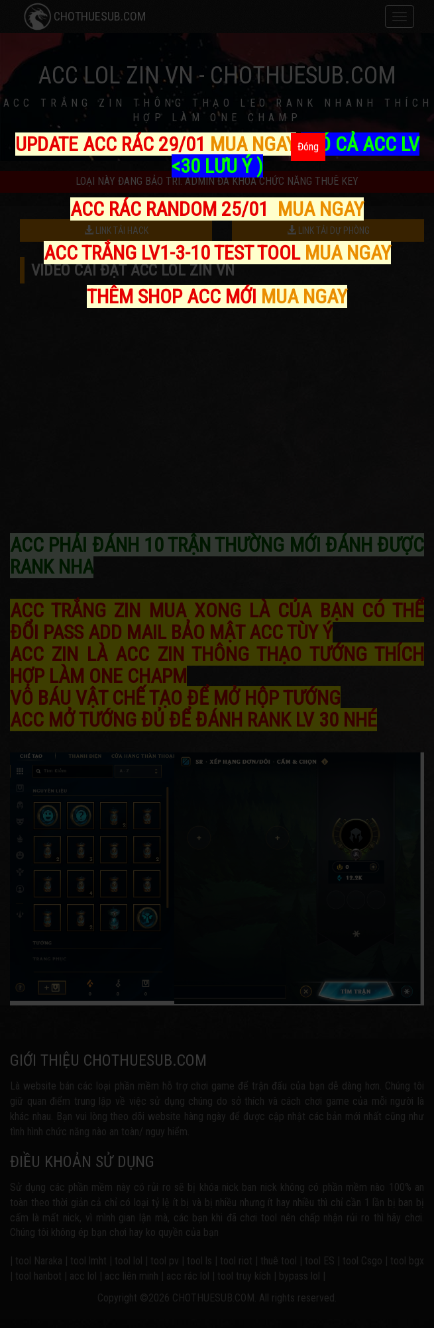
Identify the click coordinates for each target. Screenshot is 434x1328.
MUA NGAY (253, 144)
